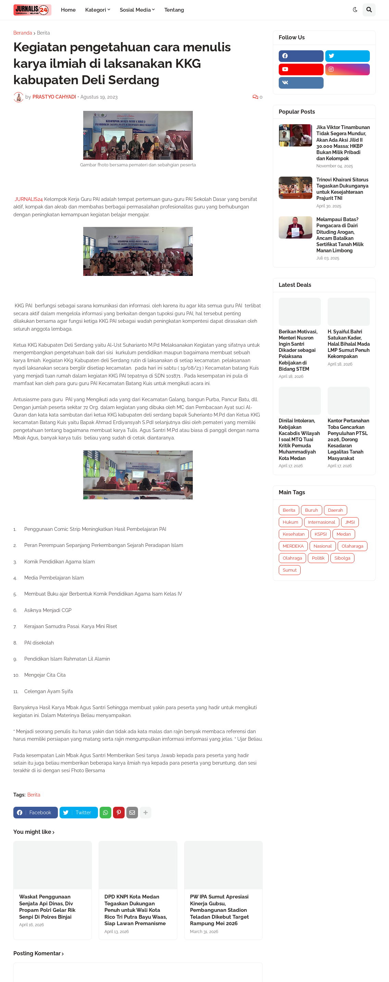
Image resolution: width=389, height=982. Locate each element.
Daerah (335, 510)
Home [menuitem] (68, 10)
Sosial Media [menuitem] (135, 10)
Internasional (321, 522)
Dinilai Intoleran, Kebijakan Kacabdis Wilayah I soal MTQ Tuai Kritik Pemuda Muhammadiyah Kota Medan (299, 439)
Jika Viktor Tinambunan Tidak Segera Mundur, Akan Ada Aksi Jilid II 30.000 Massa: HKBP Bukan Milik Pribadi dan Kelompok (343, 143)
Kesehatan (294, 534)
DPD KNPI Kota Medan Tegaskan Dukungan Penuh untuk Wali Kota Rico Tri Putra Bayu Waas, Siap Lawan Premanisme (135, 910)
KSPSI (321, 534)
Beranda (22, 32)
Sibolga (342, 558)
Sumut (290, 570)
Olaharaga (352, 546)
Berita (43, 32)
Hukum (290, 522)
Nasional (323, 546)
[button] (355, 9)
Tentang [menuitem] (174, 10)
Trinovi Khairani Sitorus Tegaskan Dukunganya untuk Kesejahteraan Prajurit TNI (342, 189)
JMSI (350, 522)
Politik (318, 558)
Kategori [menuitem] (95, 10)
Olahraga (292, 558)
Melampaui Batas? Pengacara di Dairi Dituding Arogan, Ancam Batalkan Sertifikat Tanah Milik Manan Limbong (340, 235)
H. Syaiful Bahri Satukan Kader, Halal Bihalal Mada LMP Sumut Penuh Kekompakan (349, 344)
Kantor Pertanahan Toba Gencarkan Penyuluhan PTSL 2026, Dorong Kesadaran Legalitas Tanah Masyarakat (348, 439)
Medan (344, 534)
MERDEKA (293, 546)
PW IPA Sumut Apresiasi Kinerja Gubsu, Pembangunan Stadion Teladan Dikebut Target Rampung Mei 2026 (219, 910)
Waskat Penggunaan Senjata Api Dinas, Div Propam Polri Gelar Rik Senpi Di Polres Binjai (47, 907)
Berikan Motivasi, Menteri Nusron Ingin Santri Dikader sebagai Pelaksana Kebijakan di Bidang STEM (298, 350)
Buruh (311, 510)
